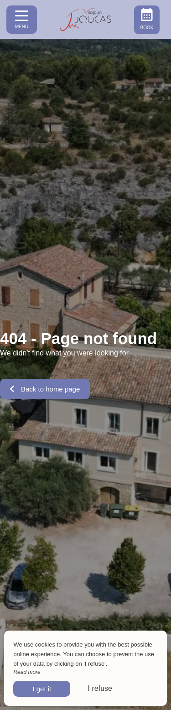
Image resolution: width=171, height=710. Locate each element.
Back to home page (45, 389)
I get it (41, 689)
